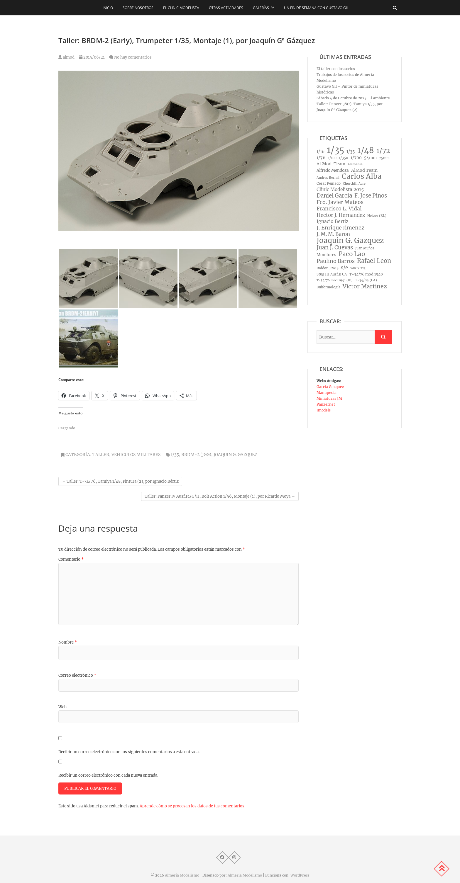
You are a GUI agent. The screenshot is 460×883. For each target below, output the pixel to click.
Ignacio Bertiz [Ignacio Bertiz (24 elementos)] (333, 221)
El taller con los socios (336, 69)
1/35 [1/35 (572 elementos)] (335, 150)
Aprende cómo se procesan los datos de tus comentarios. (192, 806)
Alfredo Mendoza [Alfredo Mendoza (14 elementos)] (333, 170)
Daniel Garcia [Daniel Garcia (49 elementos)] (334, 196)
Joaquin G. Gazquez (235, 454)
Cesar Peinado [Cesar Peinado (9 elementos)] (329, 183)
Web (62, 707)
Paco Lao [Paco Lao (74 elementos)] (352, 254)
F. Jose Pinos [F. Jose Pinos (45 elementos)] (370, 196)
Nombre (67, 642)
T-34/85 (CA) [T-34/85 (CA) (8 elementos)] (366, 280)
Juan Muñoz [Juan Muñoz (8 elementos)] (364, 248)
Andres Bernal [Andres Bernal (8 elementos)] (328, 178)
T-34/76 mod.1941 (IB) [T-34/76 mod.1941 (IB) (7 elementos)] (335, 280)
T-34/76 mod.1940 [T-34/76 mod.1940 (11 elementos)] (366, 274)
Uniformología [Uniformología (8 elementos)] (328, 287)
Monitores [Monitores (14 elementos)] (326, 254)
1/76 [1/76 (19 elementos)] (321, 157)
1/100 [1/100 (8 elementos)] (332, 158)
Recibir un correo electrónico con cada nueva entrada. (108, 775)
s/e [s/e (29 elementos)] (344, 267)
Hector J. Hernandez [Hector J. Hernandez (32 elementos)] (341, 215)
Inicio (108, 7)
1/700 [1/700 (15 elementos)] (356, 157)
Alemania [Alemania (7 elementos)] (355, 164)
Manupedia (326, 392)
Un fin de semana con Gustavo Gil (316, 7)
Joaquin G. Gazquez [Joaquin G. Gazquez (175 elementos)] (350, 241)
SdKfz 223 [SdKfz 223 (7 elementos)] (358, 268)
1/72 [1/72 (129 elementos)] (383, 151)
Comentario (71, 559)
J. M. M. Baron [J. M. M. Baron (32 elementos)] (333, 234)
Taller (100, 454)
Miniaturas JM (329, 398)
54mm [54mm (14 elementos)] (370, 157)
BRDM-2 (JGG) (196, 454)
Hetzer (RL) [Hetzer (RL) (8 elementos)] (376, 216)
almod (66, 57)
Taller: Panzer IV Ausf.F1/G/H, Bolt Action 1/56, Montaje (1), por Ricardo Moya (220, 496)
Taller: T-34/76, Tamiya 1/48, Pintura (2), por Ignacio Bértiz (120, 481)
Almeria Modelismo (245, 875)
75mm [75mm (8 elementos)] (384, 158)
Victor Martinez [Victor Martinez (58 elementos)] (365, 286)
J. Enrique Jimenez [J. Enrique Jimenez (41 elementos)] (340, 228)
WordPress (300, 875)
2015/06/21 (92, 57)
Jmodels (324, 410)
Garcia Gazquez (330, 386)
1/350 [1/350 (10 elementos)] (343, 158)
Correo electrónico (77, 675)
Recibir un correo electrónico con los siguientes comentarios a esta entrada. (128, 751)
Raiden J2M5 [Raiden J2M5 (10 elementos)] (328, 268)
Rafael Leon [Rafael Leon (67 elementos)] (374, 261)
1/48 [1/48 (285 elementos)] (365, 150)
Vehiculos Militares (135, 454)
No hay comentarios (133, 57)
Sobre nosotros (138, 7)
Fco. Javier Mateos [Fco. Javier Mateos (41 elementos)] (340, 202)
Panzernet (326, 404)
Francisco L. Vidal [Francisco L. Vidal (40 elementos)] (339, 209)
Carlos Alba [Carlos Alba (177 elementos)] (362, 176)
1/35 (175, 454)
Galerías (261, 7)
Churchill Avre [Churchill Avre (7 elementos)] (354, 184)
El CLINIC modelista (181, 7)
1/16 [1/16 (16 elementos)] (320, 151)
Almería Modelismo (182, 875)
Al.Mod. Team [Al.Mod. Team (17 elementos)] (331, 163)
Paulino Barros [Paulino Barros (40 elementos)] (336, 261)
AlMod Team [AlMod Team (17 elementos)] (364, 170)
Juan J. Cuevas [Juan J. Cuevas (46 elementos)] (335, 248)
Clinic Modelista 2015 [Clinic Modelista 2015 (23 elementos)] (340, 189)
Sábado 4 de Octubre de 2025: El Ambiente (353, 98)
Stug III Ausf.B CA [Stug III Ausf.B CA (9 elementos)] (332, 274)
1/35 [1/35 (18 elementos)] (350, 151)
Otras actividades (226, 7)
